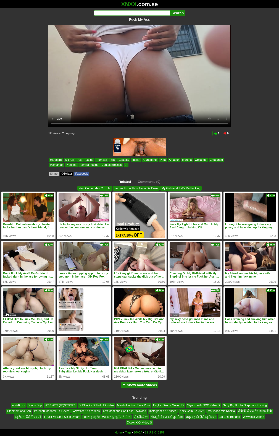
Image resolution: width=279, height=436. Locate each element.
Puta (163, 159)
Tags (128, 432)
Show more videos (139, 385)
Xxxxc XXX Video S (139, 422)
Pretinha (71, 164)
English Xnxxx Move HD (168, 405)
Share (54, 173)
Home (119, 432)
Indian (136, 159)
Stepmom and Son (19, 410)
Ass (80, 159)
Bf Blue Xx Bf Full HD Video (96, 405)
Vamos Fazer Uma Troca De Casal (136, 188)
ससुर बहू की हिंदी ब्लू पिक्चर (200, 416)
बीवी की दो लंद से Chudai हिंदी (255, 410)
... (126, 164)
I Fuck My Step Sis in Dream (62, 416)
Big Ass (69, 159)
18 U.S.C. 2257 (154, 432)
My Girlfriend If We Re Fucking (181, 188)
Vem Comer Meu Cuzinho (95, 188)
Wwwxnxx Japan (253, 416)
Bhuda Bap (35, 405)
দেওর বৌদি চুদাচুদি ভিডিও (60, 405)
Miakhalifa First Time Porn (133, 405)
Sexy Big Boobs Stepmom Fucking (245, 405)
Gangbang (150, 159)
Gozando (201, 159)
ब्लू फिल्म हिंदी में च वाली (28, 416)
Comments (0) (149, 182)
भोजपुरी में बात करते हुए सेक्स (167, 416)
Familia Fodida (89, 164)
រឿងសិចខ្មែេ (141, 416)
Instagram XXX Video (163, 410)
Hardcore (56, 159)
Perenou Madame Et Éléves (51, 410)
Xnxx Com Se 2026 (192, 410)
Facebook (81, 173)
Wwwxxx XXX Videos (86, 410)
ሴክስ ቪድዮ (18, 405)
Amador (174, 159)
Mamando (56, 164)
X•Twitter (66, 173)
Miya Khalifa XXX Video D (203, 405)
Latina (89, 159)
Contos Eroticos (112, 164)
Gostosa (124, 159)
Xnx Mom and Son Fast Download (124, 410)
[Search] (132, 13)
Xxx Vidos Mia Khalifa (221, 410)
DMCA (138, 432)
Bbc (112, 159)
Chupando (216, 159)
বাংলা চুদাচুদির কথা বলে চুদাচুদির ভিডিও (107, 416)
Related (125, 182)
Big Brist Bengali (229, 416)
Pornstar (101, 159)
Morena (187, 159)
